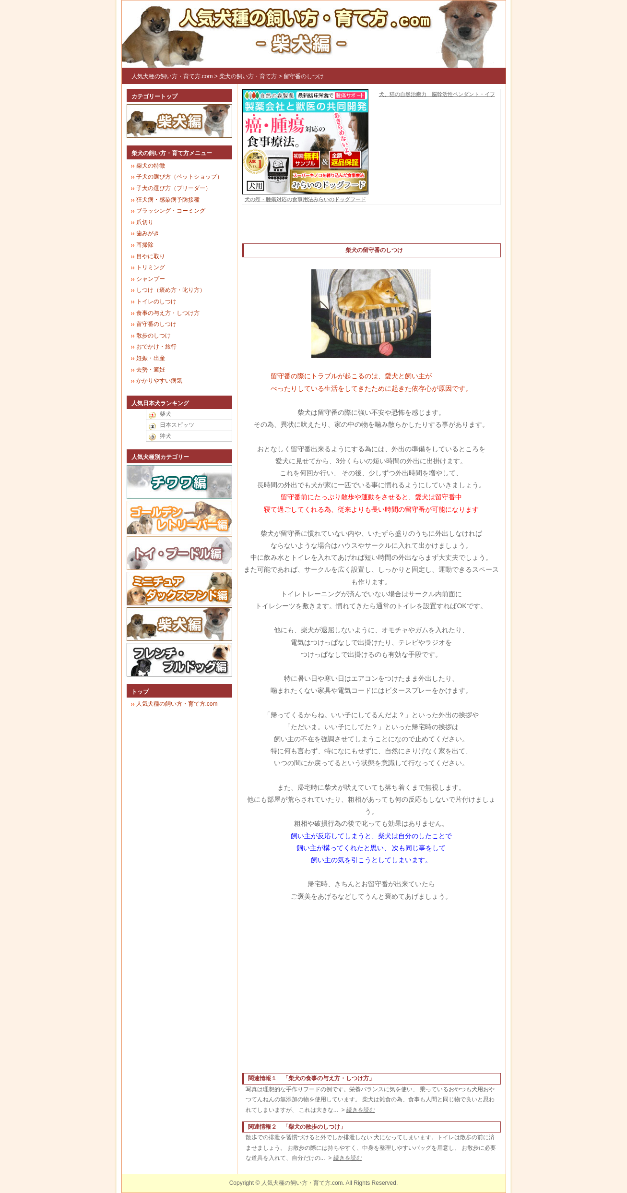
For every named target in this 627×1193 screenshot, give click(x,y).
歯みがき (147, 233)
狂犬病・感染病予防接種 (168, 199)
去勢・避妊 (150, 369)
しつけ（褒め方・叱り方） (170, 290)
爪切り (145, 222)
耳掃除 (145, 244)
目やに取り (150, 256)
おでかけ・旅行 (156, 346)
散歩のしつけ (153, 335)
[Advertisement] (371, 229)
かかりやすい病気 (159, 380)
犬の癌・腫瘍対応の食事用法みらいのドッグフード (305, 196)
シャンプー (150, 279)
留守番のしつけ (304, 76)
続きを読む (360, 1110)
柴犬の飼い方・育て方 (248, 76)
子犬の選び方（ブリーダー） (173, 188)
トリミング (150, 267)
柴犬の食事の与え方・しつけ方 (328, 1078)
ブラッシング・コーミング (170, 210)
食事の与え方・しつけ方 (168, 313)
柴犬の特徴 (150, 165)
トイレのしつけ (156, 301)
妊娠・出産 (150, 358)
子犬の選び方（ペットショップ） (179, 176)
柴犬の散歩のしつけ (314, 1126)
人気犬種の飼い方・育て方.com (172, 76)
